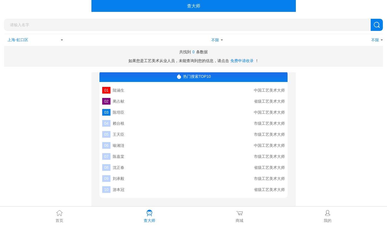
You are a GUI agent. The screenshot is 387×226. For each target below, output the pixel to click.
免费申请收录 (242, 61)
